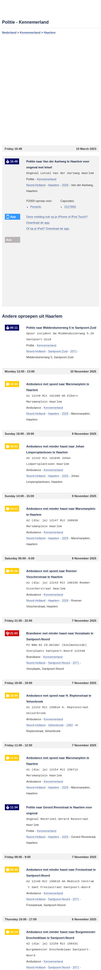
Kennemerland (30, 32)
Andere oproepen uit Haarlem (32, 316)
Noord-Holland (36, 185)
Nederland (9, 32)
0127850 (70, 206)
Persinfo (35, 206)
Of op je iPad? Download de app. (48, 228)
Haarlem (49, 32)
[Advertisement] (50, 89)
